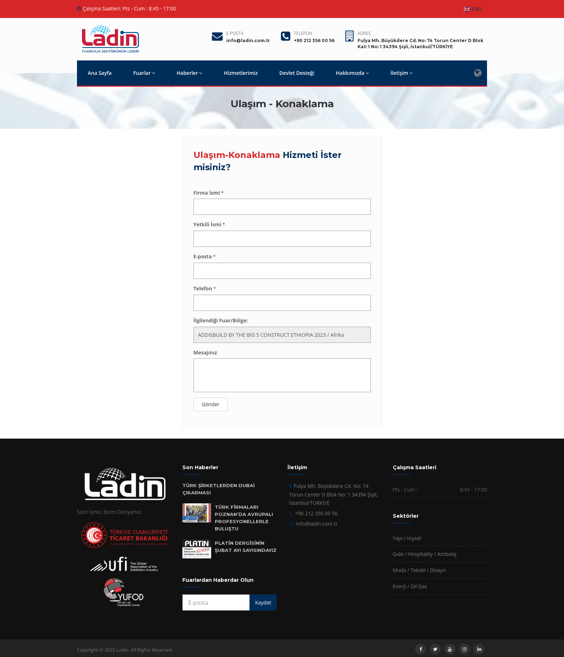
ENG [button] (473, 8)
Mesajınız (205, 352)
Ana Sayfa (100, 72)
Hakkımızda (352, 72)
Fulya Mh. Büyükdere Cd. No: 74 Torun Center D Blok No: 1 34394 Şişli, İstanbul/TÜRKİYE (333, 494)
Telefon (303, 33)
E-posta (235, 33)
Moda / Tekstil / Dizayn (419, 570)
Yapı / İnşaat (407, 538)
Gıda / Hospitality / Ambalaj (424, 553)
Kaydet (263, 602)
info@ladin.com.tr (317, 523)
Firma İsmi (209, 192)
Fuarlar (144, 72)
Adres (364, 33)
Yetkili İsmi (209, 224)
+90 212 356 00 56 (316, 513)
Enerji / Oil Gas (410, 586)
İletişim (401, 72)
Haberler (189, 72)
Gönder (210, 404)
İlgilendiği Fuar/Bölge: (221, 320)
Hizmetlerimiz (241, 72)
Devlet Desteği (296, 72)
